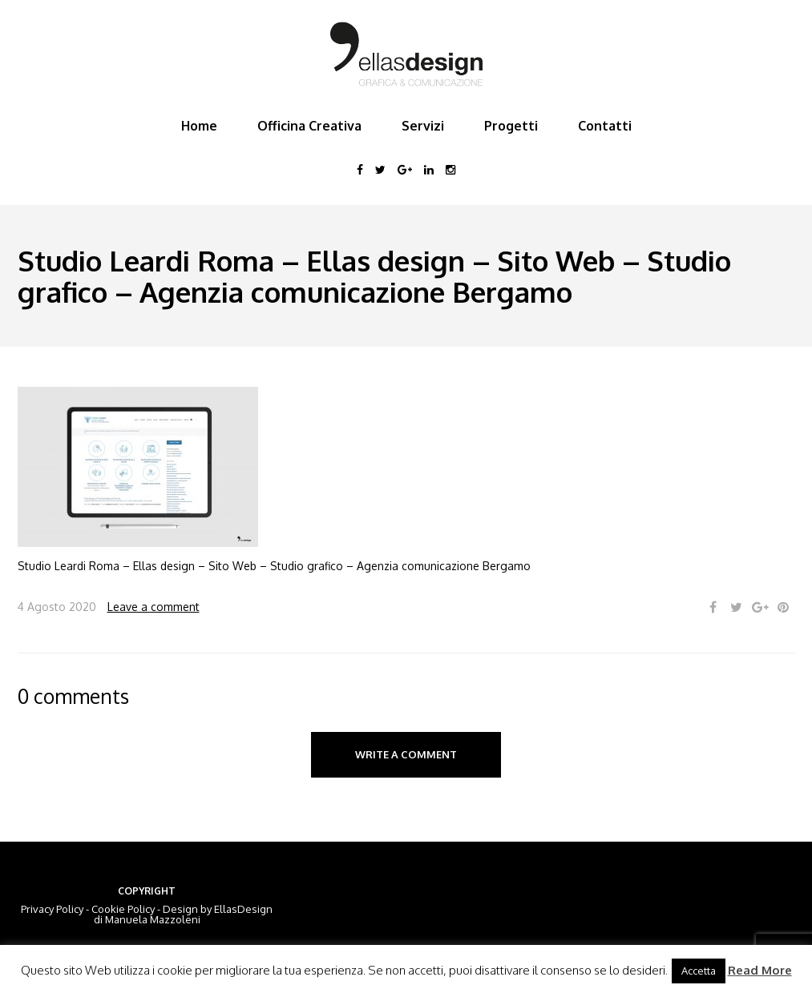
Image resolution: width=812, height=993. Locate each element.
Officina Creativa (309, 126)
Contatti (605, 126)
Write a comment (406, 754)
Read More (760, 970)
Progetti (511, 126)
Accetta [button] (698, 970)
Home (199, 126)
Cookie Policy (123, 909)
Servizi (423, 126)
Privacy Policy (52, 909)
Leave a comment (153, 606)
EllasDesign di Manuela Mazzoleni (183, 914)
